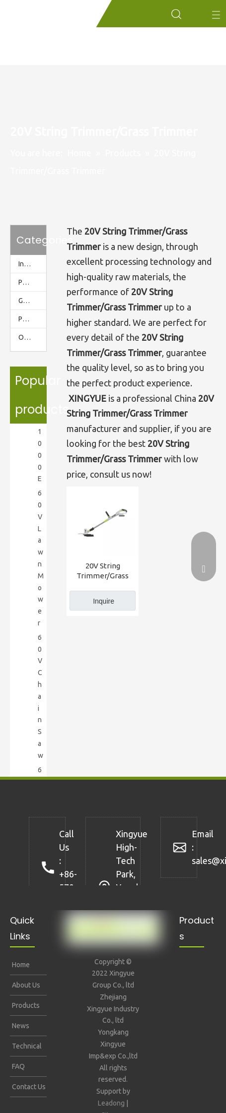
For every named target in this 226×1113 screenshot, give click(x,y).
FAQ (17, 1066)
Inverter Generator (32, 264)
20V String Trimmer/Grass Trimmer (102, 571)
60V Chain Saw (40, 696)
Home (20, 965)
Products (25, 1005)
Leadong (111, 1103)
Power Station (32, 282)
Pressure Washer (32, 319)
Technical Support (26, 1049)
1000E (40, 455)
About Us (25, 985)
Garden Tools (32, 301)
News (19, 1026)
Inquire (103, 601)
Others (29, 337)
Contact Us (28, 1087)
